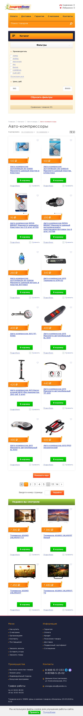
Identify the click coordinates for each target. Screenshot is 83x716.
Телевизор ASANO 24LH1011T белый (58, 536)
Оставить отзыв (17, 652)
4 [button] (58, 213)
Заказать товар (16, 655)
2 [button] (25, 380)
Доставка (26, 16)
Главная (11, 121)
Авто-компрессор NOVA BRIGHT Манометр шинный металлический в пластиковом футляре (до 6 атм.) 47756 (58, 227)
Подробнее (49, 712)
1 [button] (23, 213)
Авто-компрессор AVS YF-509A (23, 335)
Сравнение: (67, 5)
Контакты (68, 16)
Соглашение (49, 648)
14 (57, 484)
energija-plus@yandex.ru (56, 686)
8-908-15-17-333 (54, 670)
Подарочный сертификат (55, 645)
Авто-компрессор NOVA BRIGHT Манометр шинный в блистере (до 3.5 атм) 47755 (24, 225)
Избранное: (67, 8)
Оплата (14, 16)
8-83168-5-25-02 (54, 673)
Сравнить (36, 186)
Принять (34, 712)
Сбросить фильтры (41, 97)
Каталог (20, 36)
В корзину (25, 180)
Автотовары (32, 121)
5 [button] (59, 213)
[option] (25, 146)
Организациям (16, 635)
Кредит (47, 635)
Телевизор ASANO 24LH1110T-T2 (58, 592)
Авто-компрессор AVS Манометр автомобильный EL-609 (57, 336)
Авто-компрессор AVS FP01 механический (57, 447)
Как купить (14, 629)
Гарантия (39, 16)
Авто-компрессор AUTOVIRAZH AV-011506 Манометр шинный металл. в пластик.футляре (24, 282)
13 (52, 484)
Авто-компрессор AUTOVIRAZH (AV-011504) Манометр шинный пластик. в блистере (57, 170)
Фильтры (53, 45)
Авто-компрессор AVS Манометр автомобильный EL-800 (23, 448)
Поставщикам (16, 642)
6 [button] (60, 213)
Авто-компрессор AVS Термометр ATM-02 (55, 279)
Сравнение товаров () (41, 107)
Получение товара (52, 639)
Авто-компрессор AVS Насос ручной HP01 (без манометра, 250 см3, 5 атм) (25, 392)
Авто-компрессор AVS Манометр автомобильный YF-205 (57, 391)
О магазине (53, 16)
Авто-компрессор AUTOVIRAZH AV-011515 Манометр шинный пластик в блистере (24, 170)
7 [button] (61, 213)
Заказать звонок (17, 648)
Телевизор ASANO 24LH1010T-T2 (19, 536)
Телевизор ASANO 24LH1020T (19, 592)
